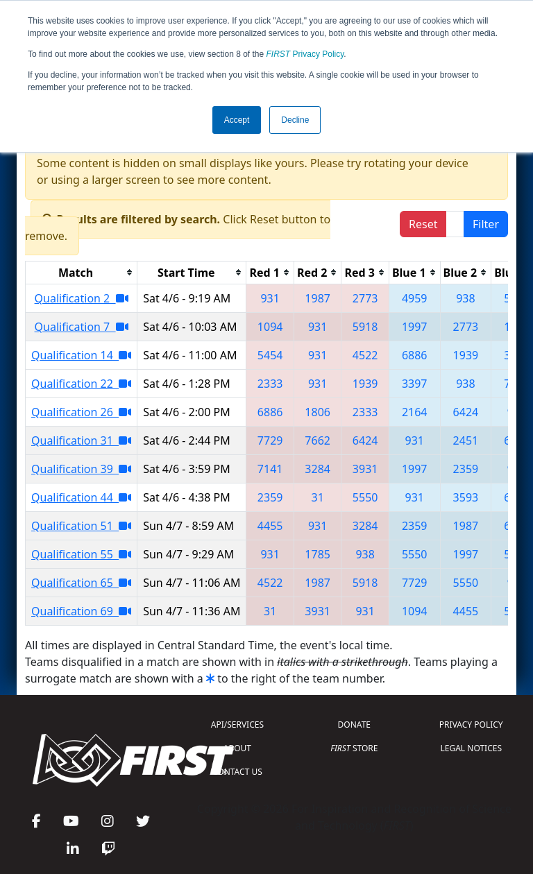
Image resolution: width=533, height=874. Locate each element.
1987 (317, 298)
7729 (270, 440)
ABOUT (237, 748)
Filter (486, 224)
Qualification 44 (81, 497)
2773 (365, 298)
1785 (317, 554)
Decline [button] (295, 120)
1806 (317, 412)
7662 (317, 440)
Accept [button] (237, 120)
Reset (423, 224)
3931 (365, 469)
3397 (415, 383)
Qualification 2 (81, 298)
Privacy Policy (305, 54)
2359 (466, 469)
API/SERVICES (237, 724)
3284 (317, 469)
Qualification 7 (81, 326)
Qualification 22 (81, 383)
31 (317, 497)
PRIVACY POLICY (471, 724)
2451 (466, 440)
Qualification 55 (81, 554)
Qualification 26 (81, 412)
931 (269, 298)
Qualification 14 (81, 355)
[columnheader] (81, 272)
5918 (365, 326)
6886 (415, 355)
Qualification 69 (81, 611)
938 (465, 298)
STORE (354, 748)
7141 (270, 469)
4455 (270, 525)
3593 (466, 497)
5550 (365, 497)
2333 (270, 383)
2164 (415, 412)
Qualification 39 (81, 469)
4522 (365, 355)
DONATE (354, 724)
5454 (270, 355)
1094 (270, 326)
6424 (466, 412)
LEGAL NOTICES (471, 748)
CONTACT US (237, 772)
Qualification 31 (81, 440)
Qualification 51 (81, 525)
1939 (466, 355)
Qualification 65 (81, 582)
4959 (415, 298)
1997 (415, 326)
